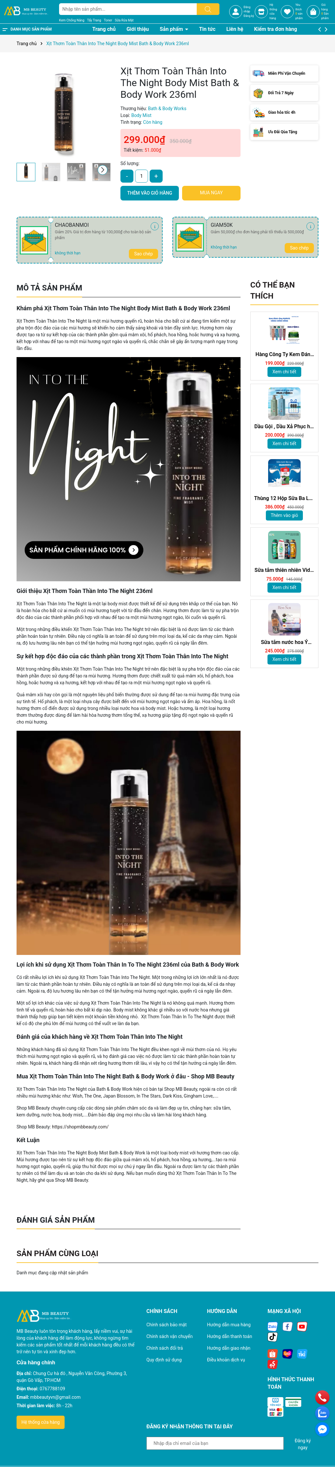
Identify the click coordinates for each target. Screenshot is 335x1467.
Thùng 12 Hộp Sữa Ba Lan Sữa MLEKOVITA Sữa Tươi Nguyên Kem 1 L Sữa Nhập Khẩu (284, 498)
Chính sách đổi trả (164, 1348)
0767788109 (52, 1388)
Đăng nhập (247, 9)
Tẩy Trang (94, 20)
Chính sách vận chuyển (169, 1336)
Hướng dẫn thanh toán (229, 1336)
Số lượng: (130, 163)
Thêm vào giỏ (284, 515)
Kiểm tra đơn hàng (275, 29)
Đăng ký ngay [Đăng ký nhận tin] (303, 1444)
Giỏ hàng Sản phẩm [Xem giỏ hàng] (325, 11)
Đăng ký (249, 16)
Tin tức (207, 29)
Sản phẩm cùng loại (57, 1253)
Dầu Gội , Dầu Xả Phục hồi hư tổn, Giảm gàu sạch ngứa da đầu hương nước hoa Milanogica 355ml (284, 426)
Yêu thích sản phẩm (299, 11)
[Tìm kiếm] (208, 9)
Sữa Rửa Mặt (124, 20)
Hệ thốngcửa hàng (273, 11)
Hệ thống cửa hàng (40, 1422)
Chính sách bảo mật (166, 1324)
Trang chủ (104, 29)
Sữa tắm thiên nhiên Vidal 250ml (284, 570)
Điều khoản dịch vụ (226, 1359)
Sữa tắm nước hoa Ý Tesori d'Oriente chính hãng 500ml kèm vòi (284, 642)
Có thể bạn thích (272, 290)
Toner (108, 20)
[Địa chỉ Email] (215, 1443)
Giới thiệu (138, 29)
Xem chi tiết (284, 371)
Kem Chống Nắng (71, 20)
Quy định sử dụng (164, 1359)
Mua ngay (211, 192)
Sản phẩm (172, 29)
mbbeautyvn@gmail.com (55, 1397)
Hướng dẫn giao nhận (229, 1348)
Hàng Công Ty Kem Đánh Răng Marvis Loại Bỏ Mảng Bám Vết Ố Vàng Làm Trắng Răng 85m (284, 354)
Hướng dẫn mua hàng (229, 1324)
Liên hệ (234, 29)
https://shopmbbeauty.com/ (80, 1126)
